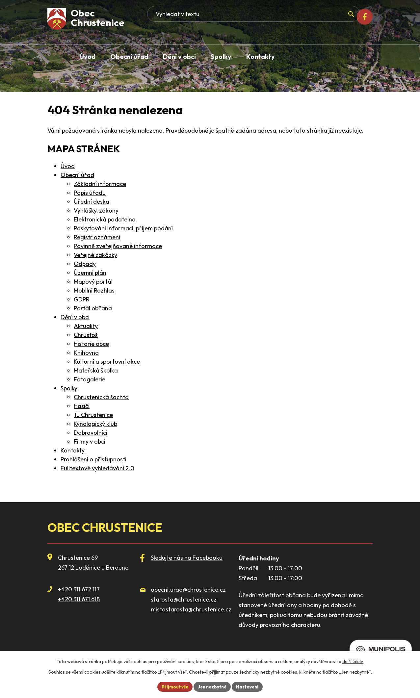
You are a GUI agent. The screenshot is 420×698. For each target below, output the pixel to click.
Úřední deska (91, 201)
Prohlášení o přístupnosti (93, 459)
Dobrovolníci (90, 432)
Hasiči (82, 406)
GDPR (82, 299)
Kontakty (73, 450)
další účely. (353, 660)
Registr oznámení (97, 237)
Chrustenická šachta (101, 397)
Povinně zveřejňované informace (118, 246)
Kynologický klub (95, 423)
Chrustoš (86, 335)
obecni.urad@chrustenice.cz (188, 589)
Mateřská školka (96, 370)
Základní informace (100, 184)
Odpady (85, 264)
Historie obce (91, 344)
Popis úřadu (90, 192)
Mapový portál (93, 281)
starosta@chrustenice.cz (184, 599)
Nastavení (250, 686)
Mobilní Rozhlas (94, 290)
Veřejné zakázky (95, 255)
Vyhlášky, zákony (96, 210)
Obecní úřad (77, 175)
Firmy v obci (89, 441)
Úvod (68, 166)
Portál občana (93, 308)
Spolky (69, 388)
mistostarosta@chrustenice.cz (191, 609)
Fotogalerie (89, 379)
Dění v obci (75, 317)
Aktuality (86, 326)
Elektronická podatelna (105, 219)
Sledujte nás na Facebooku (187, 557)
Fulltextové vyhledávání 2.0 (97, 468)
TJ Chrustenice (93, 415)
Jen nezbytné (212, 686)
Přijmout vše (172, 686)
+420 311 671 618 (79, 599)
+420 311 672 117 (79, 589)
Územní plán (90, 272)
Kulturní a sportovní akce (107, 361)
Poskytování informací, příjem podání (123, 228)
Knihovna (86, 352)
